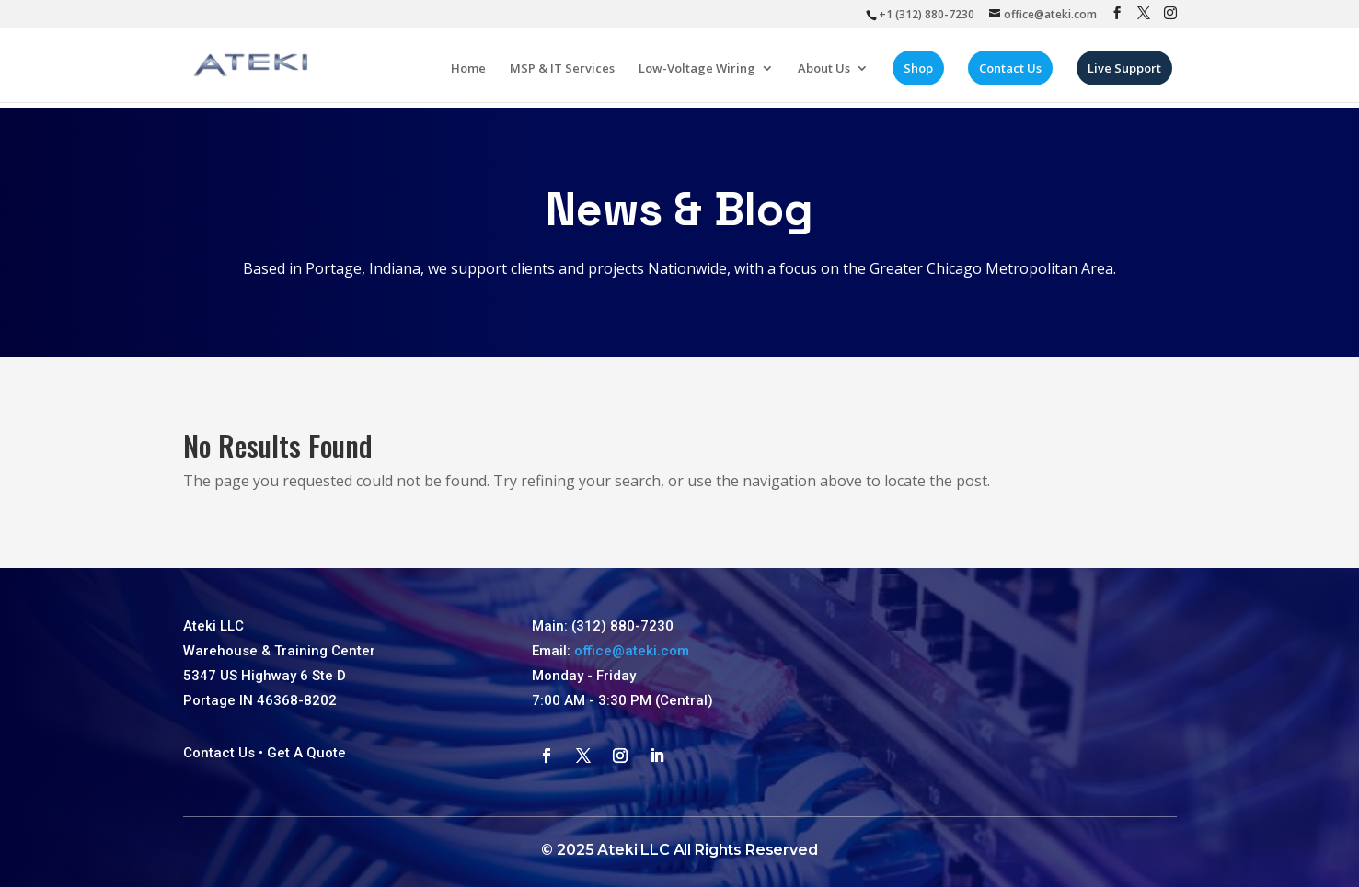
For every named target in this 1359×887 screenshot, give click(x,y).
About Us (828, 74)
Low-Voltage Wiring (701, 74)
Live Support (1129, 73)
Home (472, 74)
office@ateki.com (631, 651)
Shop (923, 73)
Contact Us (1015, 73)
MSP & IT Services (566, 74)
